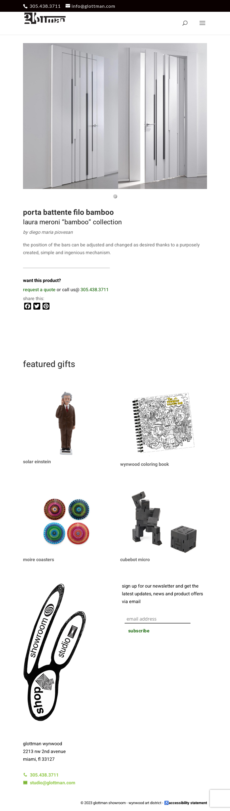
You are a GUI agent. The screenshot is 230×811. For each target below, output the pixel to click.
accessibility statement (188, 803)
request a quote (39, 289)
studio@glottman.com (49, 782)
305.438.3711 (45, 6)
